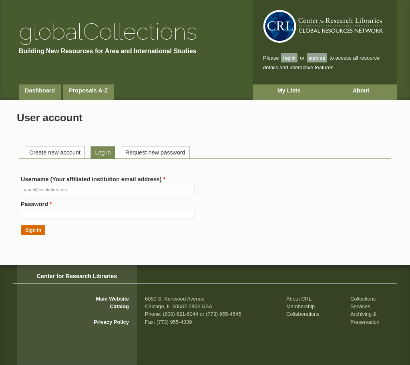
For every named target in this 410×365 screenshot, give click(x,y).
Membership (300, 306)
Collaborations (303, 314)
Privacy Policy (111, 322)
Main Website (112, 299)
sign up (317, 57)
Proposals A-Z (88, 90)
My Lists (289, 90)
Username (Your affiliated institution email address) (93, 179)
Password (36, 204)
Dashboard (40, 90)
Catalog (119, 306)
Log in (103, 152)
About (361, 90)
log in (289, 57)
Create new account (54, 152)
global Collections (108, 31)
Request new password (155, 152)
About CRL (299, 299)
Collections (363, 299)
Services (360, 306)
